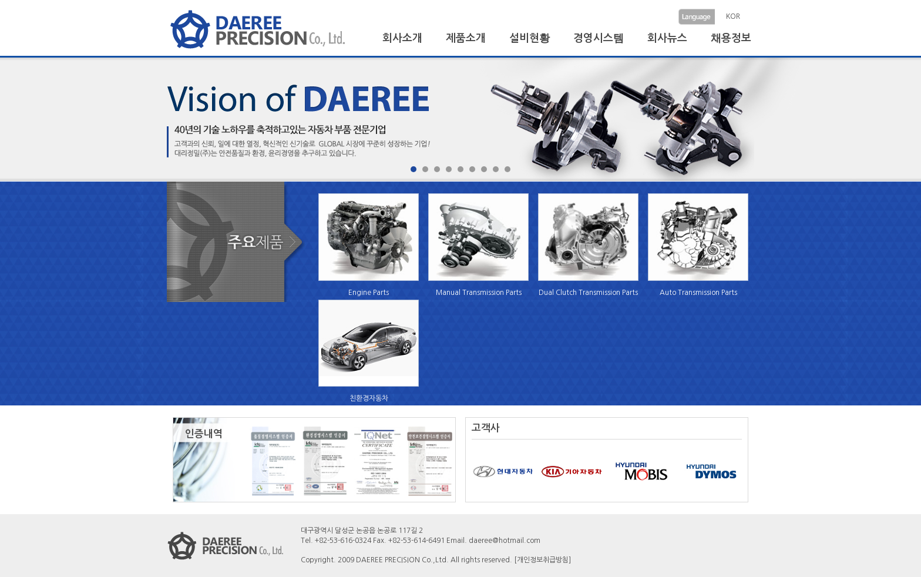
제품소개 (466, 38)
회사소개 (402, 38)
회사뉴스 (667, 38)
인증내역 (204, 434)
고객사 (486, 428)
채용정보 (731, 38)
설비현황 (529, 38)
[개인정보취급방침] (542, 559)
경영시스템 (598, 38)
